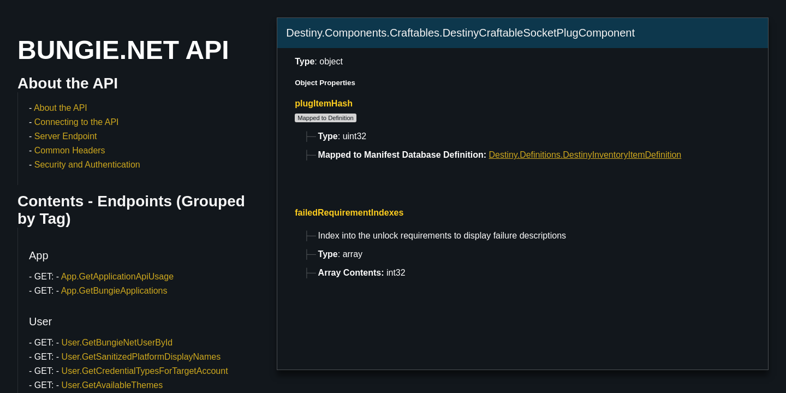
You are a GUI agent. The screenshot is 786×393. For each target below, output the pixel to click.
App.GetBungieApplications (114, 290)
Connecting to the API (76, 122)
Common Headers (69, 150)
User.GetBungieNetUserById (117, 342)
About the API (60, 107)
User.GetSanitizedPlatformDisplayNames (141, 356)
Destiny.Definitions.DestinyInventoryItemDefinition (585, 154)
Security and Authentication (87, 164)
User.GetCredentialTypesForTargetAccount (145, 371)
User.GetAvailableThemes (112, 385)
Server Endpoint (65, 136)
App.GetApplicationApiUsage (117, 276)
